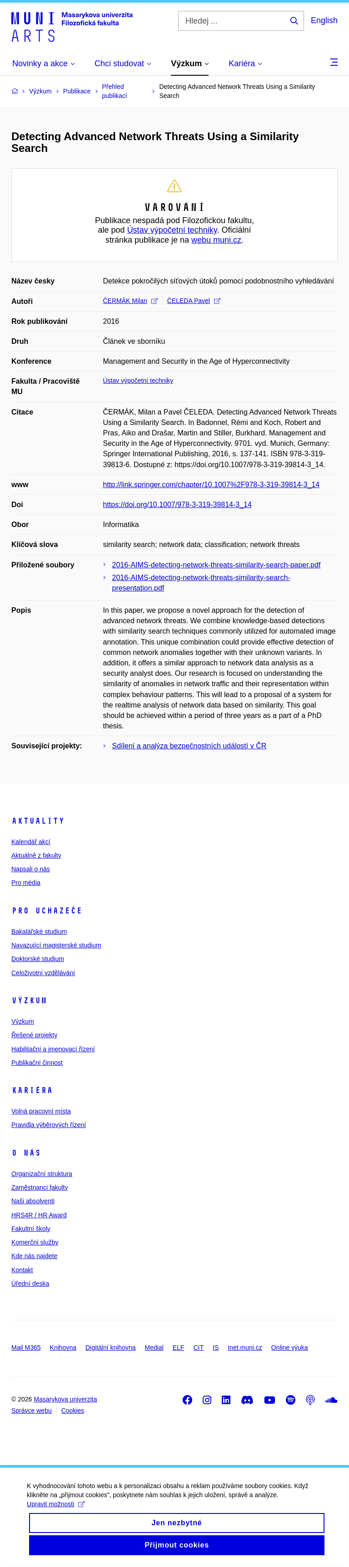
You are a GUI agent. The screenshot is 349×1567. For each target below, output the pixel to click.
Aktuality (38, 821)
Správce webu (31, 1410)
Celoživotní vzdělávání (43, 972)
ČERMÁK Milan (130, 300)
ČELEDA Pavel (193, 300)
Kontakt (22, 1270)
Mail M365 (26, 1347)
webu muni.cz (216, 239)
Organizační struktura (41, 1173)
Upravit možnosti (56, 1514)
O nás (26, 1153)
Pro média (25, 882)
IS (216, 1347)
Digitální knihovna (110, 1347)
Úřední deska (30, 1283)
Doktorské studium (37, 958)
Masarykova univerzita (65, 1399)
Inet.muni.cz (245, 1347)
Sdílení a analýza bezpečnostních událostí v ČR (189, 746)
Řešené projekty (34, 1035)
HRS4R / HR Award (39, 1215)
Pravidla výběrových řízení (48, 1124)
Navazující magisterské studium (56, 945)
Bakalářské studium (39, 931)
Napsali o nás (30, 869)
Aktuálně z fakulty (36, 855)
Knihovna (63, 1347)
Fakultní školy (30, 1228)
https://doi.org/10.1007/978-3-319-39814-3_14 (177, 504)
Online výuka (289, 1347)
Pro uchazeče (46, 911)
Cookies (73, 1410)
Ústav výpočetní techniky (172, 229)
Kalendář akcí (30, 841)
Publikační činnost (37, 1062)
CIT (198, 1347)
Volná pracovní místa (41, 1111)
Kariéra (32, 1090)
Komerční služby (34, 1242)
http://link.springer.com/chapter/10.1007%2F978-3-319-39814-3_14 (211, 484)
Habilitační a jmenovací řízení (53, 1049)
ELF (178, 1347)
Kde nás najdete (34, 1255)
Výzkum (29, 1001)
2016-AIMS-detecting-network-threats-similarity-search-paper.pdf (216, 565)
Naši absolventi (33, 1201)
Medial (154, 1347)
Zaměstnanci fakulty (39, 1187)
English (324, 20)
